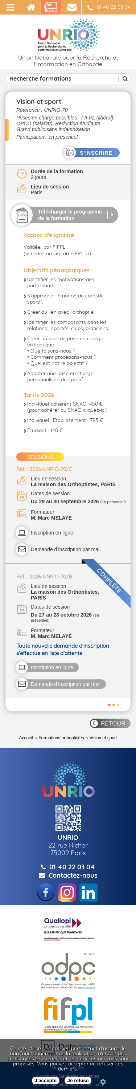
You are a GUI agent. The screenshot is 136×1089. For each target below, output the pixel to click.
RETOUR (113, 723)
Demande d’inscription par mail (65, 549)
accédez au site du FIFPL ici (57, 253)
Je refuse (78, 1080)
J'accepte (46, 1080)
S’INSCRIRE (96, 153)
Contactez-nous (73, 876)
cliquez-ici (94, 410)
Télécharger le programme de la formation (70, 215)
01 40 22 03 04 (108, 8)
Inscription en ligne (52, 533)
